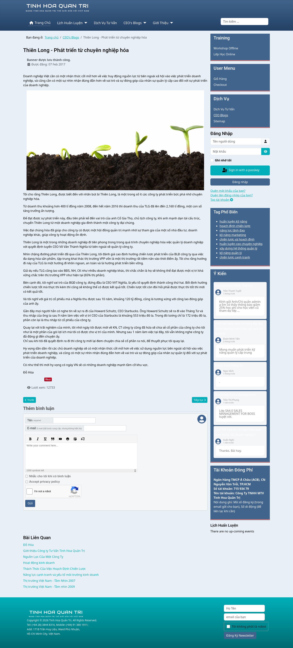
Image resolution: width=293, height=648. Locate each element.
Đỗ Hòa (28, 545)
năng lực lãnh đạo (232, 230)
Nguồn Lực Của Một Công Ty (43, 557)
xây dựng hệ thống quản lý (238, 248)
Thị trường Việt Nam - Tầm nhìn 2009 (49, 587)
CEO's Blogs (133, 23)
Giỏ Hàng (220, 79)
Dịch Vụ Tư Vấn (105, 23)
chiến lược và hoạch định (237, 239)
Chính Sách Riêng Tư (229, 365)
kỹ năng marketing (233, 235)
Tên (34, 420)
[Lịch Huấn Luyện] (85, 23)
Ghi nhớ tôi (223, 160)
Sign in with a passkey (240, 170)
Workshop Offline (226, 48)
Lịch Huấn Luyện (70, 23)
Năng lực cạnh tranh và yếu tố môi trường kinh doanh (61, 575)
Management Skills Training (234, 285)
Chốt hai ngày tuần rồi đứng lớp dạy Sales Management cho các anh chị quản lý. (239, 328)
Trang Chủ (39, 23)
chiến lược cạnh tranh (235, 257)
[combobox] (244, 21)
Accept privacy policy (44, 481)
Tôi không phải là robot (249, 626)
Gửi (30, 503)
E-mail (54, 428)
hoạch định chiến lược (235, 226)
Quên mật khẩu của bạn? (227, 191)
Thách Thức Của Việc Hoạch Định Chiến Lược (54, 569)
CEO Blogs (221, 115)
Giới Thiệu (160, 23)
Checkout (220, 85)
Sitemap (219, 121)
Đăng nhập (240, 182)
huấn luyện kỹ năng (233, 221)
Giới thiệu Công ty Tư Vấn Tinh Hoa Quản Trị (54, 551)
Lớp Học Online (224, 54)
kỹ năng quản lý (231, 253)
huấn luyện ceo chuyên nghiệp (241, 244)
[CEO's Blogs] (144, 23)
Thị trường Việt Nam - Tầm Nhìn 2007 (49, 581)
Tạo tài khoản (221, 200)
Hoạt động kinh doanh (39, 563)
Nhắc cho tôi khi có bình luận (50, 476)
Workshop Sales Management (235, 394)
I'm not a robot (42, 491)
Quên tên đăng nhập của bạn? (231, 195)
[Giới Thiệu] (170, 23)
